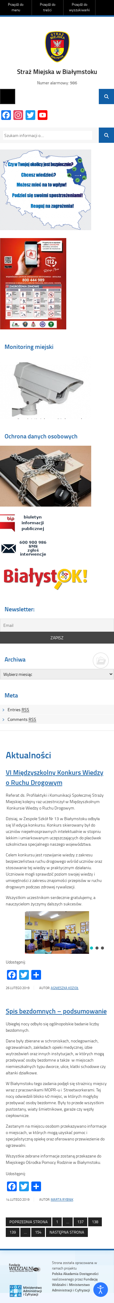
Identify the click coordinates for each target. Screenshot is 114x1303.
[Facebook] (6, 115)
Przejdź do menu (15, 7)
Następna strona (67, 1232)
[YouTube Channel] (42, 115)
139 (11, 1232)
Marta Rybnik (62, 1199)
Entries (18, 710)
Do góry (106, 7)
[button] (91, 948)
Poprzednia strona (28, 1221)
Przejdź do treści (47, 7)
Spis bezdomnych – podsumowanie (56, 1011)
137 (79, 1222)
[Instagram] (18, 115)
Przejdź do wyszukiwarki (79, 7)
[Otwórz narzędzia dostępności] (100, 1289)
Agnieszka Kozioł (64, 988)
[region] (57, 932)
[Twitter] (30, 115)
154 (36, 1232)
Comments (22, 719)
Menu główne (7, 96)
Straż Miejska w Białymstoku (57, 71)
